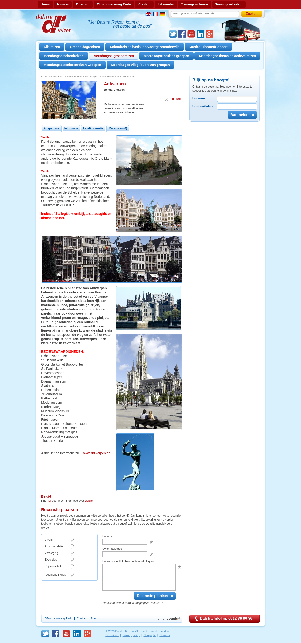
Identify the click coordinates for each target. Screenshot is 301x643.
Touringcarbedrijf (228, 4)
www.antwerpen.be (96, 453)
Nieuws (63, 4)
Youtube (191, 34)
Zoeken (251, 14)
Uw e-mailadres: (203, 106)
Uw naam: (199, 98)
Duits (162, 13)
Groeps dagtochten (85, 47)
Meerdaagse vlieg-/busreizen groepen (140, 65)
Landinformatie (93, 128)
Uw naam (108, 536)
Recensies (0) (118, 128)
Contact (144, 4)
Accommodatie (54, 546)
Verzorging (51, 553)
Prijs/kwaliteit (53, 566)
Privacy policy (131, 635)
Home (45, 4)
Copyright (150, 635)
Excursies (51, 559)
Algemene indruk (55, 574)
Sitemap (96, 618)
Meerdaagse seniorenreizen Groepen (72, 65)
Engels (148, 13)
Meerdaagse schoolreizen (63, 56)
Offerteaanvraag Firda (114, 4)
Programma (51, 128)
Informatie (166, 4)
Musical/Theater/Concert (208, 47)
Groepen (83, 4)
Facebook (182, 34)
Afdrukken (176, 99)
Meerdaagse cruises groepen (166, 56)
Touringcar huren (194, 4)
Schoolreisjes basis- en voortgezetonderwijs (144, 47)
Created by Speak (167, 619)
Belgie (89, 500)
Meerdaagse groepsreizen (113, 56)
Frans (155, 13)
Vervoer (49, 539)
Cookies (164, 635)
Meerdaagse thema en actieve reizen (227, 56)
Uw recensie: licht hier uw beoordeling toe (128, 561)
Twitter (173, 34)
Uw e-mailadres (112, 548)
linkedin (200, 34)
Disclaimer (112, 635)
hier (49, 500)
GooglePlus (209, 34)
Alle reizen (52, 47)
